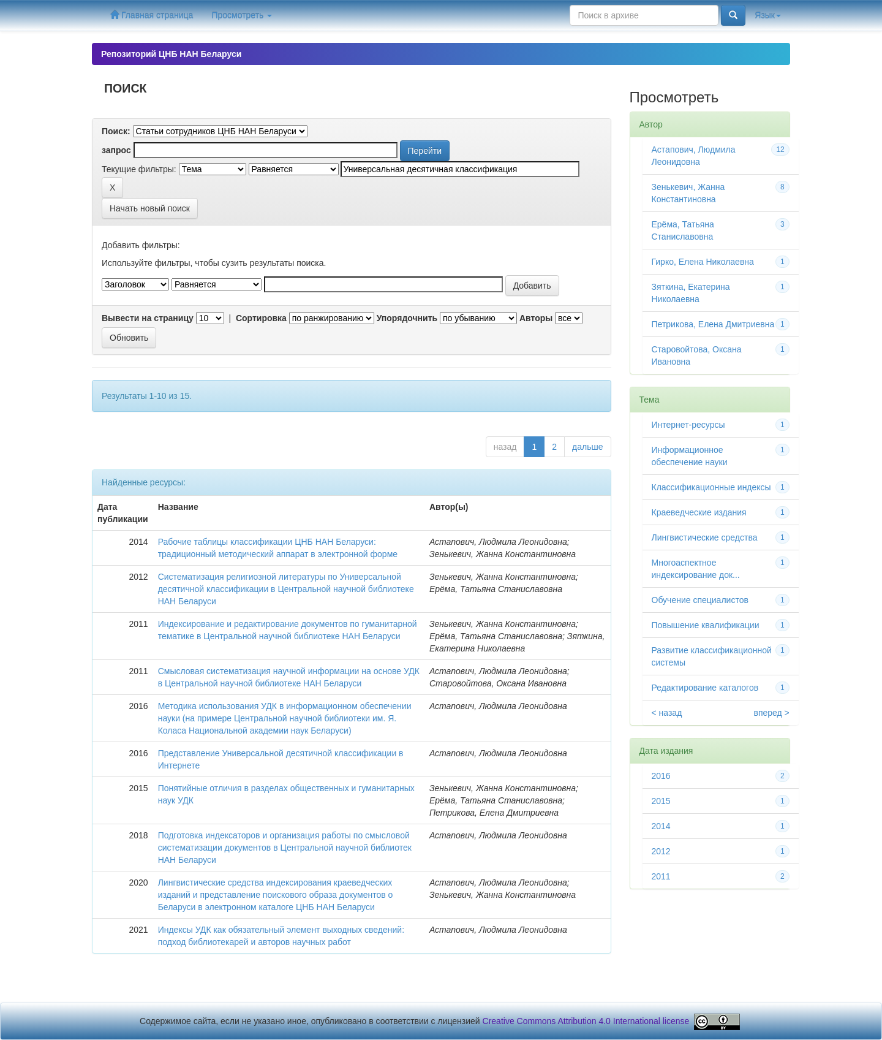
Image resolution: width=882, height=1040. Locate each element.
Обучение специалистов (700, 600)
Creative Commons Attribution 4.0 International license (586, 1021)
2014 (661, 826)
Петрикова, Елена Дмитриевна (713, 324)
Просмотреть (241, 15)
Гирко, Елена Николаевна (703, 262)
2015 (661, 801)
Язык (768, 15)
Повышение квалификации (706, 625)
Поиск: (116, 131)
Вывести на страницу (148, 318)
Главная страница (151, 15)
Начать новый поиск (150, 208)
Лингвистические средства (705, 537)
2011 (661, 876)
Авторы (535, 318)
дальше (587, 447)
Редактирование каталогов (705, 688)
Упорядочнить (407, 318)
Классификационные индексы (711, 487)
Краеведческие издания (699, 512)
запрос (116, 150)
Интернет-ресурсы (688, 425)
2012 (661, 851)
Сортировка (261, 318)
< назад (667, 713)
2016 (661, 776)
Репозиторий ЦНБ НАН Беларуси (171, 54)
